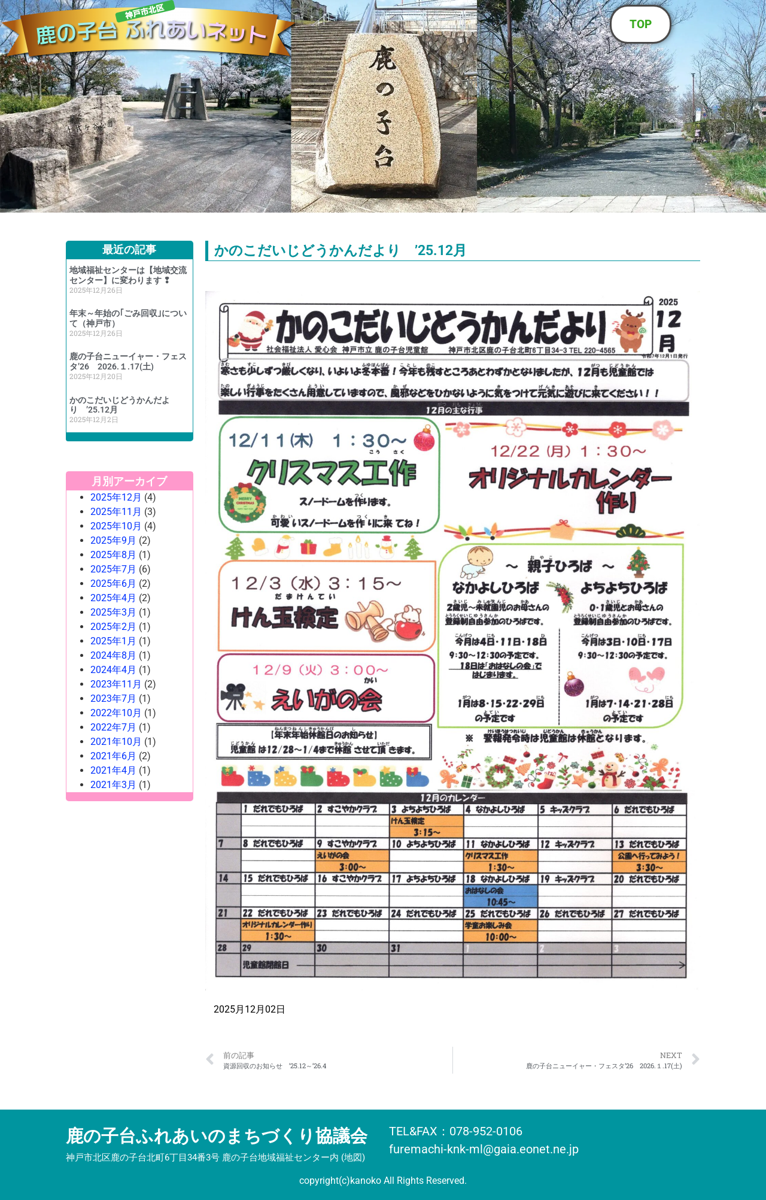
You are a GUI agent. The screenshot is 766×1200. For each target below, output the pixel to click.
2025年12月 (116, 497)
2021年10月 (116, 741)
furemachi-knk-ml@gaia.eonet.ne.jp (484, 1149)
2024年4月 (113, 669)
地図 (353, 1157)
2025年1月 (113, 641)
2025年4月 (113, 598)
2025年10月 (116, 526)
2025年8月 (113, 554)
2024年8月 (113, 655)
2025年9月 (113, 540)
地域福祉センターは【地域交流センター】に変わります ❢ (128, 275)
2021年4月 (113, 770)
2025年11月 (116, 511)
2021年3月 (113, 784)
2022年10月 (116, 713)
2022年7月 (113, 727)
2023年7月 (113, 698)
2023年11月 (116, 684)
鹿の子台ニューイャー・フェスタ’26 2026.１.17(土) (128, 361)
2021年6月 (113, 756)
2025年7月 (113, 569)
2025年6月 (113, 583)
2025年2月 (113, 626)
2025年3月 (113, 612)
